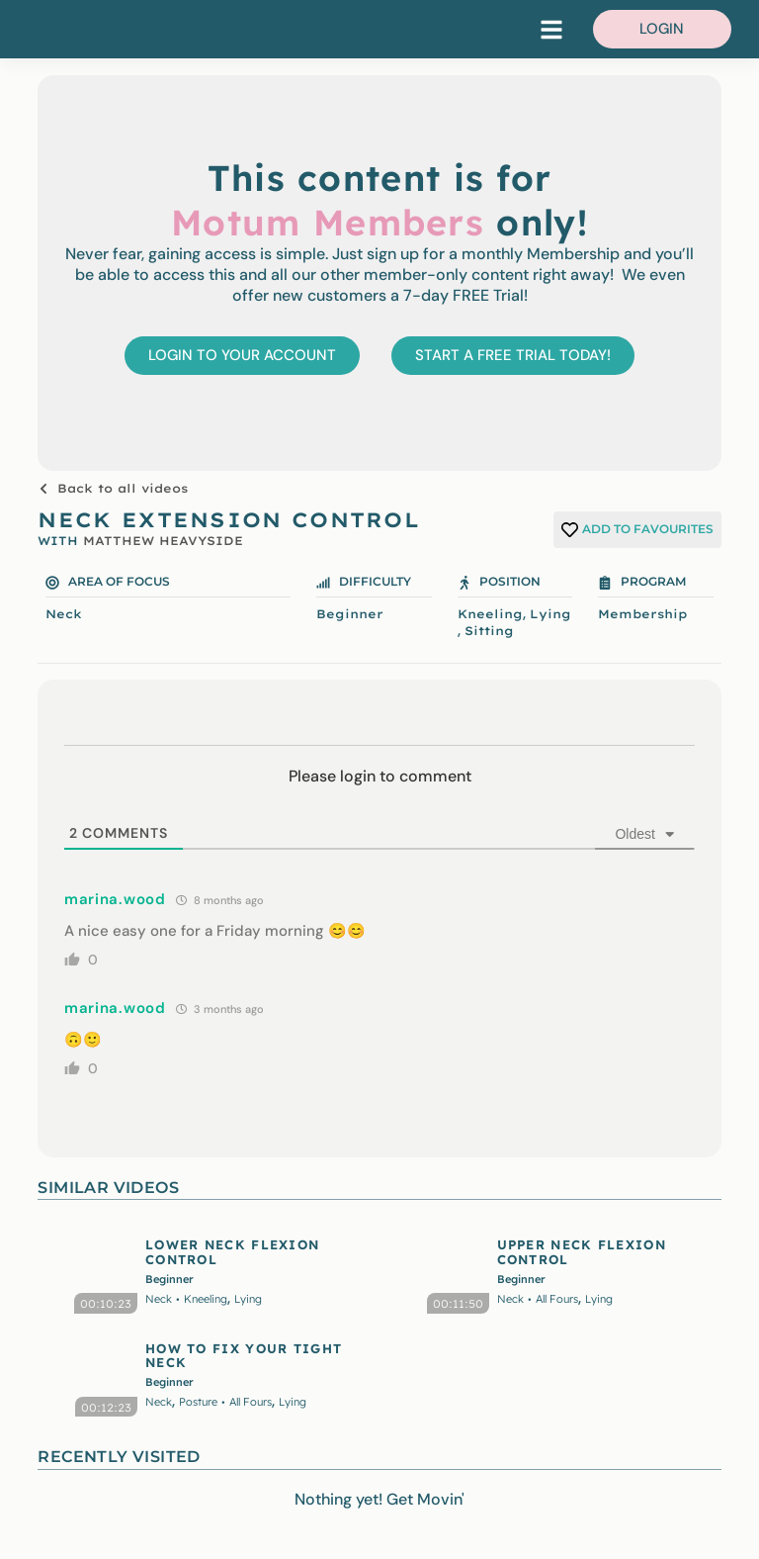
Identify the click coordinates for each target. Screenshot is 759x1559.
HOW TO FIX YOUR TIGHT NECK (243, 1355)
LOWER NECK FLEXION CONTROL (232, 1251)
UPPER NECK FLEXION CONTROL (581, 1251)
